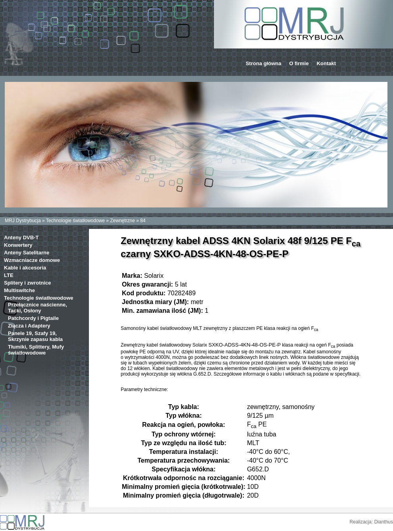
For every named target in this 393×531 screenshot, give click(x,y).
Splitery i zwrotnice (27, 283)
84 (142, 220)
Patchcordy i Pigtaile (33, 318)
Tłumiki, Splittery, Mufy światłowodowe (36, 350)
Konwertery (18, 245)
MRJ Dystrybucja (23, 220)
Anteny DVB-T (21, 237)
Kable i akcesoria (25, 268)
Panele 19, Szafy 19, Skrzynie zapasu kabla (35, 336)
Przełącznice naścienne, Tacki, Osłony (37, 308)
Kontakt (326, 63)
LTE (8, 275)
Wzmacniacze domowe (32, 260)
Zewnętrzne (122, 220)
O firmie (299, 63)
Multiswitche (19, 290)
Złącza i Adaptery (29, 326)
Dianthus (383, 522)
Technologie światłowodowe (75, 220)
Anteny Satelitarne (26, 253)
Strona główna (263, 63)
